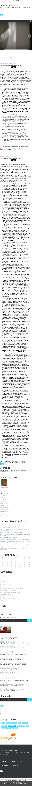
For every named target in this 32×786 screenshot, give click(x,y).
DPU (19, 723)
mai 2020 (2, 496)
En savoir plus (20, 785)
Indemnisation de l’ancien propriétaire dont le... (12, 642)
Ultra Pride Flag (4, 524)
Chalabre (27, 539)
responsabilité (13, 728)
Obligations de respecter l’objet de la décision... (12, 647)
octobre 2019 (4, 52)
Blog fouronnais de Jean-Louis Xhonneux (14, 526)
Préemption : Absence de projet (10, 158)
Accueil (4, 761)
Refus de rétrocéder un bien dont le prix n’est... (12, 658)
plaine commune (26, 148)
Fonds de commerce (5, 583)
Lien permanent (5, 146)
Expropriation (3, 581)
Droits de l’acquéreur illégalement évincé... (11, 653)
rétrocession (4, 728)
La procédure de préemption (7, 585)
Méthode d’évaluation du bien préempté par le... (12, 684)
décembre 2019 (20, 52)
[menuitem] (4, 52)
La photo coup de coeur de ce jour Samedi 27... (12, 534)
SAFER (2, 600)
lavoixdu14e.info (4, 549)
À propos (13, 761)
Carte (3, 605)
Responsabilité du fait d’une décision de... (11, 668)
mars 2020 (3, 500)
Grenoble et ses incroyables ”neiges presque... (12, 541)
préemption (15, 148)
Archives (15, 765)
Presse (2, 596)
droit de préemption (9, 5)
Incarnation (13, 524)
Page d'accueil (12, 52)
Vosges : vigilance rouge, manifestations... (11, 529)
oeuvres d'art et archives (6, 594)
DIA (28, 725)
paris (2, 723)
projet (19, 462)
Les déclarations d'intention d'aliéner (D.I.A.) (11, 588)
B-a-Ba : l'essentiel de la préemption (9, 575)
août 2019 (2, 513)
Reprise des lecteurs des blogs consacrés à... (11, 526)
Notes (22, 761)
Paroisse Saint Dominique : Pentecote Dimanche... (13, 548)
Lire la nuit (3, 537)
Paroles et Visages (17, 532)
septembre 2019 (4, 511)
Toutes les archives (4, 515)
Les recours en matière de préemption (10, 592)
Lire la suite (10, 471)
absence (24, 462)
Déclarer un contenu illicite (11, 780)
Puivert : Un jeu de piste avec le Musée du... (11, 539)
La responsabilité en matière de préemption (11, 587)
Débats (2, 577)
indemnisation (21, 725)
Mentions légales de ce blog (21, 780)
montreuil (2, 149)
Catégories (5, 765)
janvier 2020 (3, 503)
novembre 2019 (4, 507)
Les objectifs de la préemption (8, 590)
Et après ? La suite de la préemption (9, 579)
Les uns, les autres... (5, 532)
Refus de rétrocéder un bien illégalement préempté (13, 663)
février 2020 (3, 501)
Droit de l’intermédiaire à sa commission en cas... (12, 689)
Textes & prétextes (13, 537)
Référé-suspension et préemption (9, 598)
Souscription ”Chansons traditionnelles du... (11, 545)
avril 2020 (2, 498)
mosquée (8, 149)
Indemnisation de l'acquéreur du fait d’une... (11, 673)
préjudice (25, 723)
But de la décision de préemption (10, 65)
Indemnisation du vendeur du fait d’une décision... (13, 679)
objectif (20, 148)
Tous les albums (4, 487)
